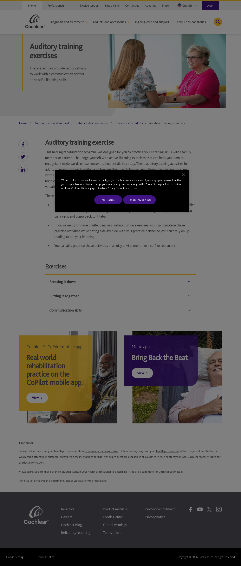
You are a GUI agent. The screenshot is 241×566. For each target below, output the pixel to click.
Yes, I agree (108, 199)
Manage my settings (139, 199)
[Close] (183, 174)
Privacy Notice (115, 188)
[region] (122, 191)
